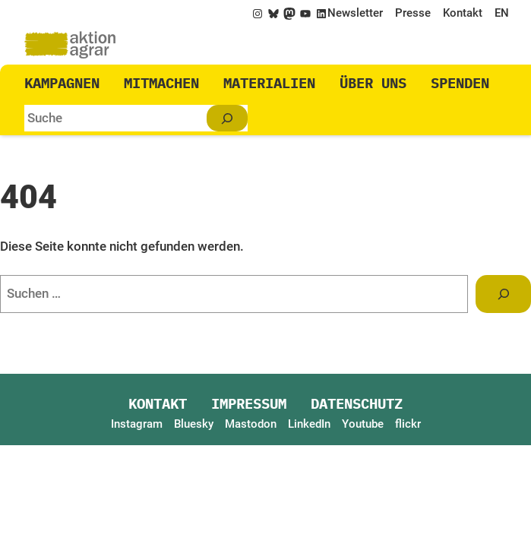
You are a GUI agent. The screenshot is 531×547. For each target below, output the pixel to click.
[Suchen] (227, 118)
